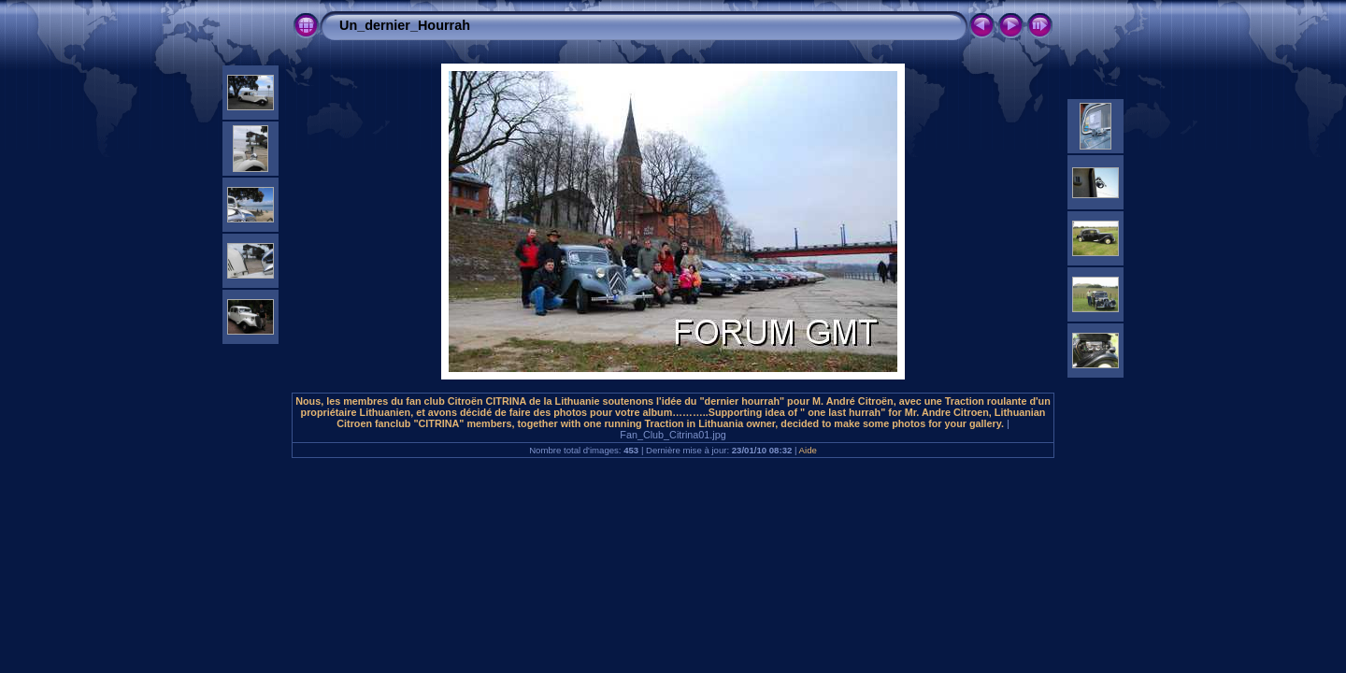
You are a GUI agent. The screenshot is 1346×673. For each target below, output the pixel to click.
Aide (808, 450)
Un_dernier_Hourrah (404, 25)
